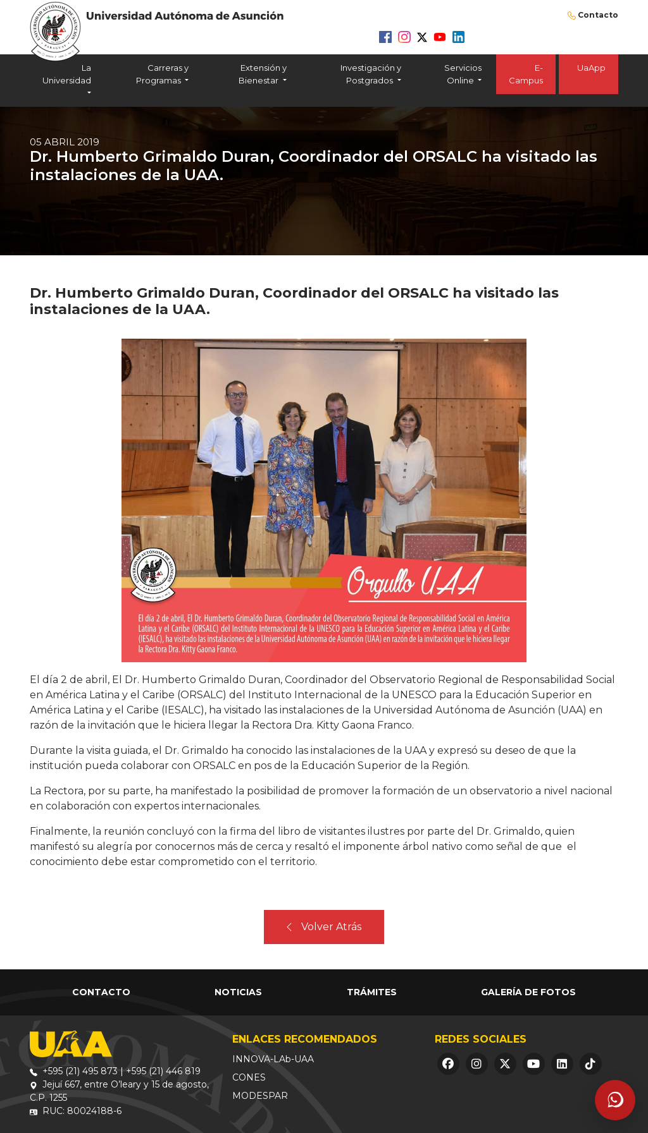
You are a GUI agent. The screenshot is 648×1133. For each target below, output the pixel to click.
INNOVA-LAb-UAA (273, 1059)
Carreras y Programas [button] (162, 74)
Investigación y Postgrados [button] (370, 74)
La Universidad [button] (66, 74)
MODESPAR (260, 1095)
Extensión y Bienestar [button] (262, 74)
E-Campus (526, 74)
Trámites (372, 992)
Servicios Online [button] (463, 74)
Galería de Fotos (528, 992)
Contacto (598, 15)
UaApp (588, 74)
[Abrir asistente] (615, 1100)
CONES (249, 1077)
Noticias (238, 992)
